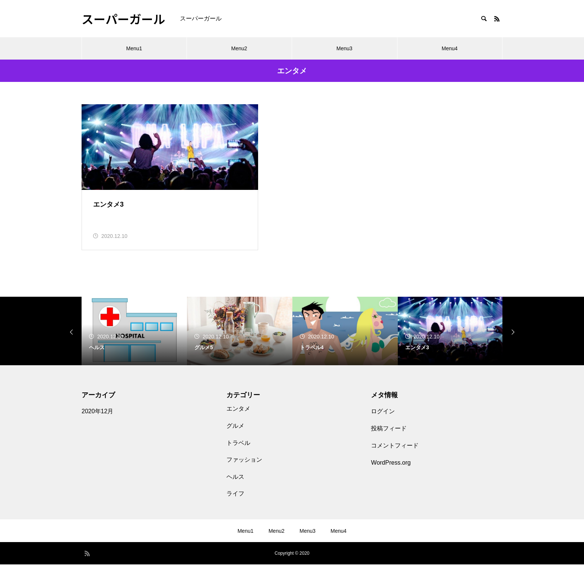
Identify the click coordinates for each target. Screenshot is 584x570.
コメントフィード (395, 451)
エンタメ (238, 414)
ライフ (235, 499)
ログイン (383, 417)
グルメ (235, 431)
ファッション (244, 465)
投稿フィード (389, 434)
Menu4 (450, 48)
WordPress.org (390, 468)
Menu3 (344, 48)
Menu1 (134, 48)
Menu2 (239, 48)
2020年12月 (97, 417)
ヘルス (235, 482)
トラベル (238, 448)
